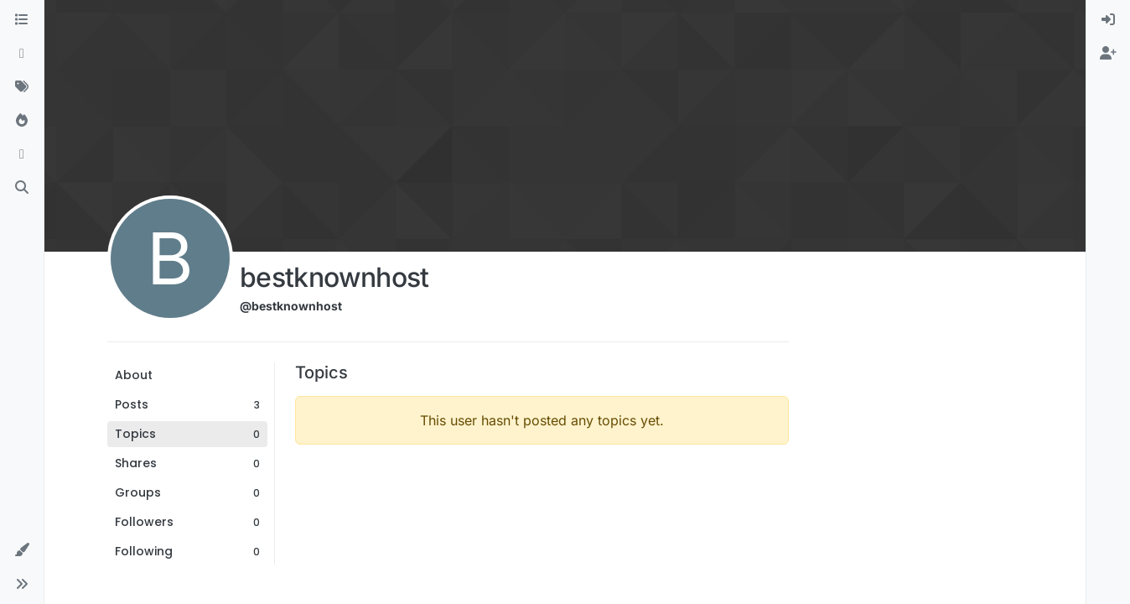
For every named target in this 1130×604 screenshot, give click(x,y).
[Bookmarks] (22, 154)
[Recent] (22, 53)
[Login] (1108, 20)
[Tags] (22, 87)
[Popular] (22, 120)
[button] (22, 550)
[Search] (22, 187)
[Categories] (22, 20)
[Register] (1108, 53)
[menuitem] (1108, 20)
